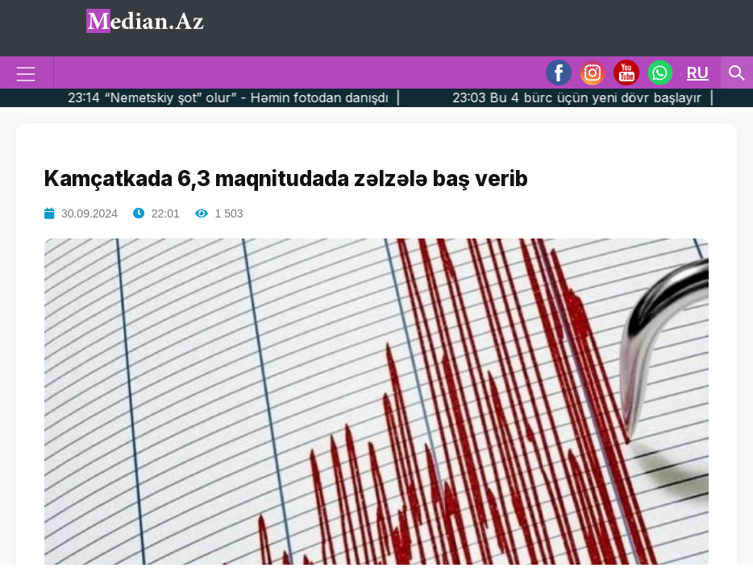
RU (698, 72)
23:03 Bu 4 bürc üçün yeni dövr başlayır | (610, 97)
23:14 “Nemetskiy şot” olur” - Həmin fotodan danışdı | (261, 97)
